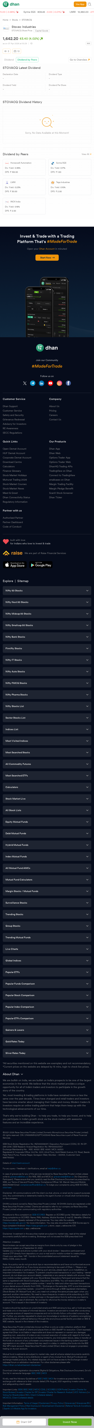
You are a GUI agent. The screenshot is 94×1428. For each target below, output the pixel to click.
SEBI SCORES (38, 1215)
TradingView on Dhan (60, 470)
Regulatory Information (15, 501)
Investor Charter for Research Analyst (55, 1392)
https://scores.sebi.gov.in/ (14, 1223)
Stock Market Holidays (15, 475)
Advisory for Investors (14, 424)
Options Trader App (59, 457)
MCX (44, 1373)
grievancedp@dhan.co (64, 1176)
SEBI (20, 1389)
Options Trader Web (60, 462)
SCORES (51, 1389)
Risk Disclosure (33, 1406)
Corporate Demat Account (17, 457)
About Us (54, 406)
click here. (7, 1187)
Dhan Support (10, 406)
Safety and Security (13, 415)
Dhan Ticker (55, 497)
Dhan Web (54, 453)
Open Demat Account (14, 448)
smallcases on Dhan (59, 479)
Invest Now (70, 1422)
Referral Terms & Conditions (78, 1406)
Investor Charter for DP (27, 1392)
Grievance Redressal (14, 419)
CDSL (43, 1389)
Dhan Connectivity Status (16, 497)
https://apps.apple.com (13, 1228)
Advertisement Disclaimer (52, 1406)
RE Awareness (10, 428)
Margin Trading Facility (61, 484)
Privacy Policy (57, 1403)
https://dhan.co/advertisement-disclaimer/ (22, 1365)
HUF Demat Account (14, 453)
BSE (33, 1373)
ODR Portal (62, 1389)
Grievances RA (82, 1403)
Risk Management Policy (14, 1406)
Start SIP (24, 1422)
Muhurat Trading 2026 (15, 479)
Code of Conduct (12, 526)
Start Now (47, 257)
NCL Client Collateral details (39, 1395)
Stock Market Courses (15, 484)
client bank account (21, 1163)
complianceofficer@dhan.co (33, 1185)
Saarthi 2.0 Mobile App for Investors (20, 1408)
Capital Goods (41, 31)
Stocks (15, 20)
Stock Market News (13, 488)
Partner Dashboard (13, 522)
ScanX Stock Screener (61, 493)
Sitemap (23, 581)
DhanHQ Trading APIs (60, 466)
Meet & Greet (10, 493)
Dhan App (54, 448)
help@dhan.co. (54, 1168)
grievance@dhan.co (19, 1176)
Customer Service (12, 410)
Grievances (70, 1403)
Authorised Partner (13, 517)
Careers (53, 415)
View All (86, 154)
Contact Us (55, 419)
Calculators (9, 466)
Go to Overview (78, 59)
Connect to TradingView (62, 475)
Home (5, 20)
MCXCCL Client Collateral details (18, 1398)
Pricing (52, 410)
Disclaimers (44, 1403)
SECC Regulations (12, 432)
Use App (80, 4)
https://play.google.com (36, 1225)
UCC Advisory (80, 1392)
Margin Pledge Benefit (61, 488)
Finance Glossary (12, 470)
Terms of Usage (30, 1403)
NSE (39, 1373)
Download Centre (12, 462)
